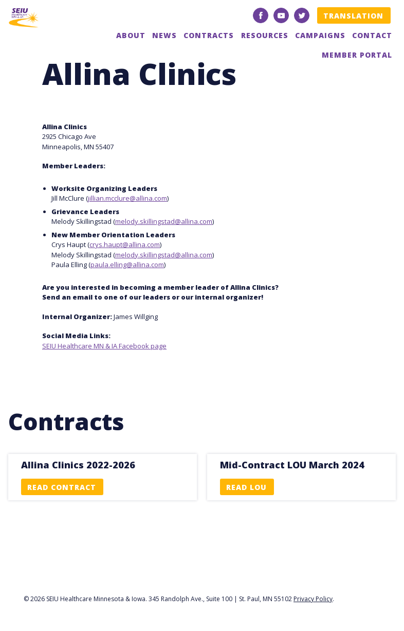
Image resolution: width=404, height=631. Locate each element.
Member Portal (357, 55)
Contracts (208, 35)
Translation (353, 16)
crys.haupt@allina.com (124, 244)
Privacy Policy (313, 598)
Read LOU (246, 487)
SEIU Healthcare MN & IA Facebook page (104, 345)
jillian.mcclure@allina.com (127, 198)
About (130, 35)
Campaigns (320, 35)
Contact (372, 35)
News (164, 35)
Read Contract (61, 487)
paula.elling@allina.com (127, 264)
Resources (264, 35)
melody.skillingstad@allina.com (163, 221)
